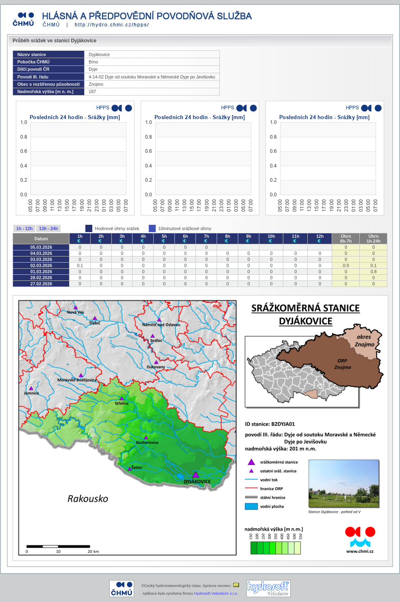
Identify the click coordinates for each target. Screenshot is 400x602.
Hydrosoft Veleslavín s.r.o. (216, 593)
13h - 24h (48, 228)
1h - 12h (24, 228)
